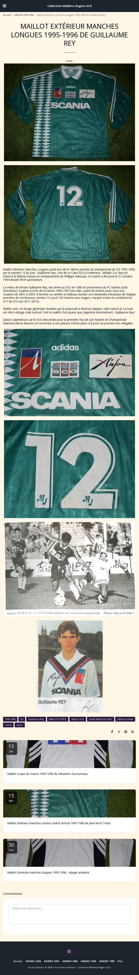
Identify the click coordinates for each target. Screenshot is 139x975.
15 (11, 748)
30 (11, 846)
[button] (4, 6)
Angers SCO (77, 719)
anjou (20, 724)
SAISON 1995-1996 (23, 14)
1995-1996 (10, 719)
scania (8, 724)
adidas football (125, 719)
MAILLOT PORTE (57, 719)
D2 (21, 719)
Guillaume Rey (36, 719)
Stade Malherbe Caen (100, 719)
